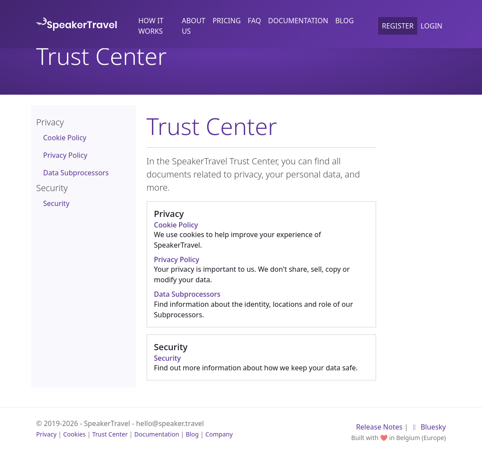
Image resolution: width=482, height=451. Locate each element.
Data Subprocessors (76, 173)
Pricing (226, 20)
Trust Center (110, 434)
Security (56, 203)
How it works (151, 26)
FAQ (254, 20)
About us (193, 26)
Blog (344, 20)
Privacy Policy (65, 155)
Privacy (46, 434)
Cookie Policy (65, 137)
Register (397, 26)
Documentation (298, 20)
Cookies (74, 434)
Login (432, 26)
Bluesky (428, 427)
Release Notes (379, 427)
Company (219, 434)
